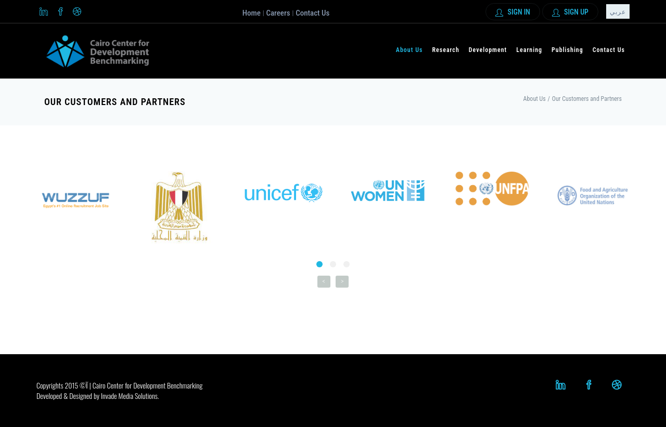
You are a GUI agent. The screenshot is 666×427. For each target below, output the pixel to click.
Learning (529, 50)
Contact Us (312, 13)
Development (488, 50)
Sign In (512, 12)
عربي (618, 12)
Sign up (570, 12)
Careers (278, 13)
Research (445, 50)
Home (251, 13)
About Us (409, 50)
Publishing (567, 50)
